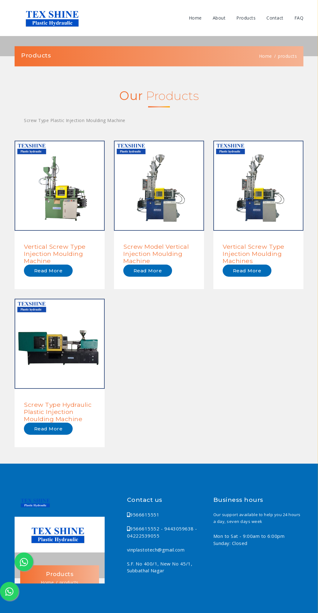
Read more (48, 271)
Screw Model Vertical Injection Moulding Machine (156, 254)
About (219, 18)
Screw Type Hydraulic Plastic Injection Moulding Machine (58, 412)
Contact (275, 18)
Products (246, 18)
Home (195, 18)
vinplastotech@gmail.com (156, 550)
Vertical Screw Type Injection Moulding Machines (253, 254)
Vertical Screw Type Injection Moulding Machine (55, 254)
